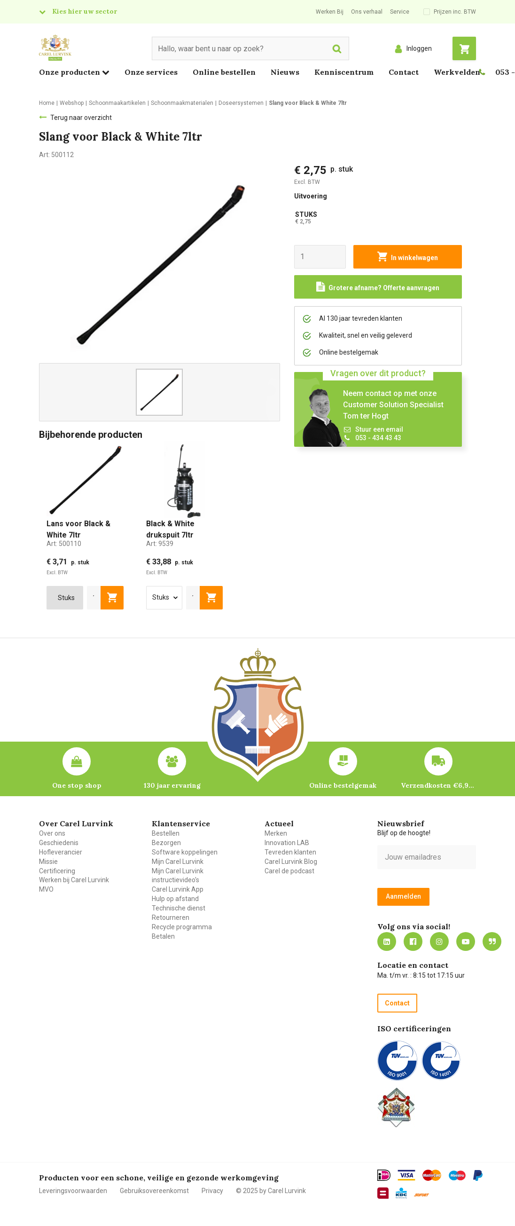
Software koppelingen (185, 852)
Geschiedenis (58, 842)
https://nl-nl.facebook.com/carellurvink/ (413, 941)
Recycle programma (182, 927)
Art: (64, 543)
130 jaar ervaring (172, 785)
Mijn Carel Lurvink (177, 861)
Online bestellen (224, 72)
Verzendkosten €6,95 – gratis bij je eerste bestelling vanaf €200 (438, 785)
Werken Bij (329, 11)
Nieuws (285, 72)
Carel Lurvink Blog (291, 861)
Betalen (163, 936)
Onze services (151, 72)
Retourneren (170, 917)
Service (399, 11)
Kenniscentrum (344, 72)
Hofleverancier (60, 852)
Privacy (212, 1190)
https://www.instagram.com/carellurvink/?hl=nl (439, 941)
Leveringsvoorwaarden (73, 1190)
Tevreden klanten (290, 852)
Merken (276, 833)
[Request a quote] (378, 287)
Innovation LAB (287, 842)
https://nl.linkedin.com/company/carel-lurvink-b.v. (386, 941)
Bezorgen (166, 842)
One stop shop (76, 785)
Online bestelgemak (342, 785)
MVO (46, 889)
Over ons (52, 833)
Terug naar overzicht (81, 117)
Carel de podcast (289, 871)
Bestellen (165, 833)
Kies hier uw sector (84, 11)
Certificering (57, 871)
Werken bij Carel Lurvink (74, 880)
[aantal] (94, 597)
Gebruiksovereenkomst (154, 1190)
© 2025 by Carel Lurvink (271, 1190)
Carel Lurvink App (177, 889)
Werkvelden (457, 72)
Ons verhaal (366, 11)
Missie (48, 861)
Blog (492, 941)
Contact (404, 72)
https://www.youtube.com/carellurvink (465, 941)
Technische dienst (178, 908)
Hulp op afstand (175, 898)
